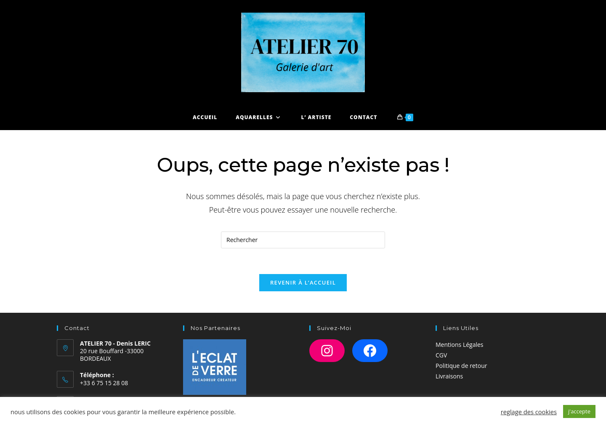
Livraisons (449, 376)
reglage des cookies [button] (529, 411)
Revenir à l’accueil (303, 282)
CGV (441, 355)
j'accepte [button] (579, 411)
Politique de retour (461, 366)
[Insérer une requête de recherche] (303, 240)
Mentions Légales (460, 345)
